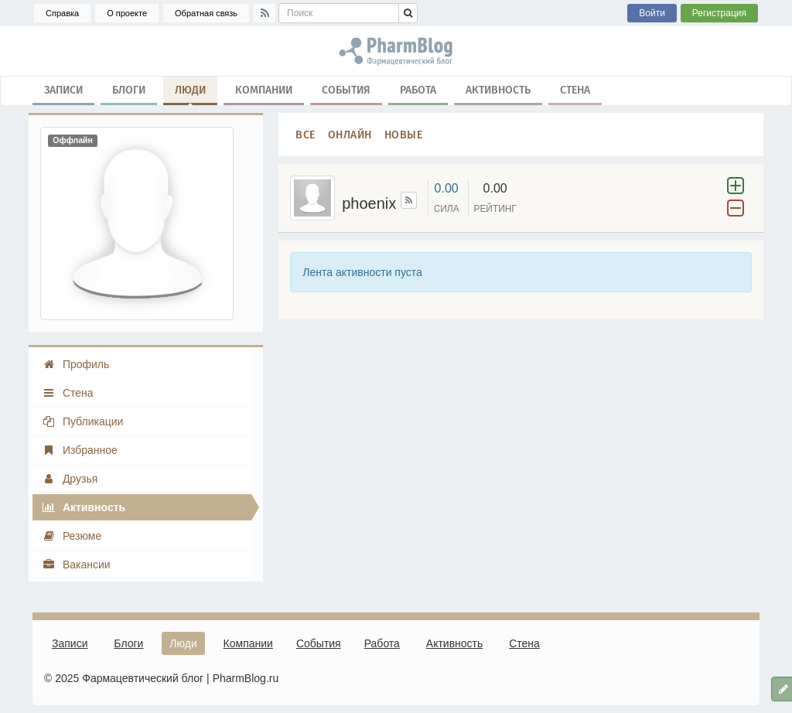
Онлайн (350, 134)
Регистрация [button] (719, 13)
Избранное (80, 450)
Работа (418, 89)
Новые (403, 134)
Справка (62, 13)
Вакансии (76, 564)
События (346, 89)
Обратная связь (206, 13)
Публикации (82, 421)
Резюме (71, 536)
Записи (63, 89)
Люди (190, 93)
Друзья (69, 478)
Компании (263, 89)
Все (305, 134)
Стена (575, 89)
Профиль (75, 364)
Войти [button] (652, 13)
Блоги (128, 89)
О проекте (127, 13)
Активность (498, 89)
